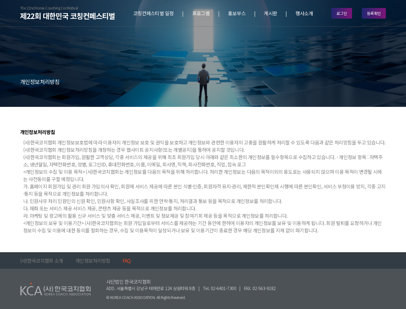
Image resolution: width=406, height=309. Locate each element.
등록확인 (374, 13)
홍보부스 (236, 13)
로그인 (341, 13)
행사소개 (304, 13)
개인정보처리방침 (92, 260)
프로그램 (201, 13)
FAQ (127, 260)
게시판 (270, 13)
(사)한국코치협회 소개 (41, 260)
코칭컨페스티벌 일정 (153, 13)
